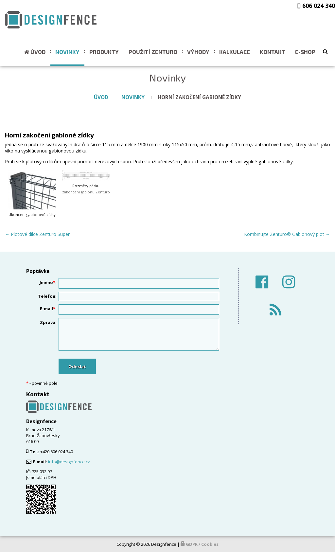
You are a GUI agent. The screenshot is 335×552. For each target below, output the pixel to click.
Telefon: (47, 296)
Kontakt (272, 51)
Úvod (37, 51)
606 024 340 (318, 5)
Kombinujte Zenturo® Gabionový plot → (287, 234)
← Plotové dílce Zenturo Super (37, 234)
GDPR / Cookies (202, 544)
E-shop (305, 51)
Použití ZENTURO (153, 51)
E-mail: (48, 309)
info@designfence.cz (69, 462)
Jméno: (48, 282)
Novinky (67, 51)
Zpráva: (48, 322)
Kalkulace (234, 51)
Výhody (198, 51)
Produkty (104, 51)
